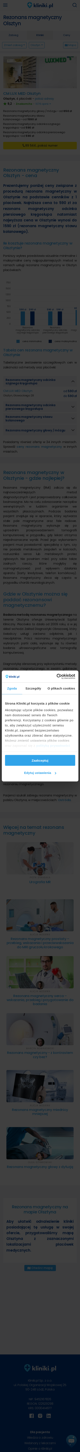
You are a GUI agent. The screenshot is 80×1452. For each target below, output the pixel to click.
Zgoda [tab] (12, 688)
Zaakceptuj (40, 760)
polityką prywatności (53, 745)
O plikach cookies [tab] (61, 688)
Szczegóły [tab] (33, 688)
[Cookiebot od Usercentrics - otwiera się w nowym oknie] (57, 676)
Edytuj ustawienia (40, 773)
